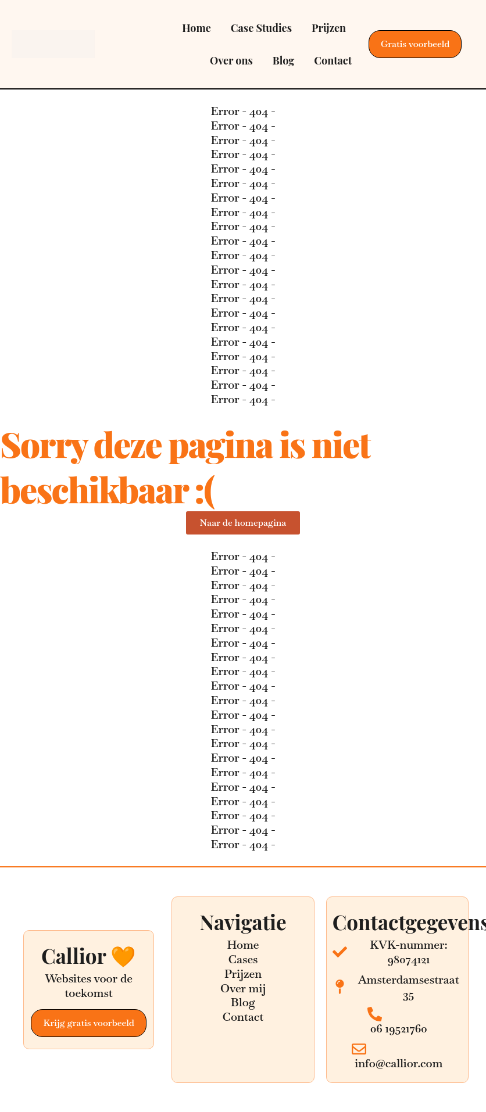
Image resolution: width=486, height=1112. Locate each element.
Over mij (243, 988)
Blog (284, 60)
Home (196, 28)
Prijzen (329, 28)
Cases (243, 959)
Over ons (231, 60)
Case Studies (261, 28)
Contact (333, 60)
